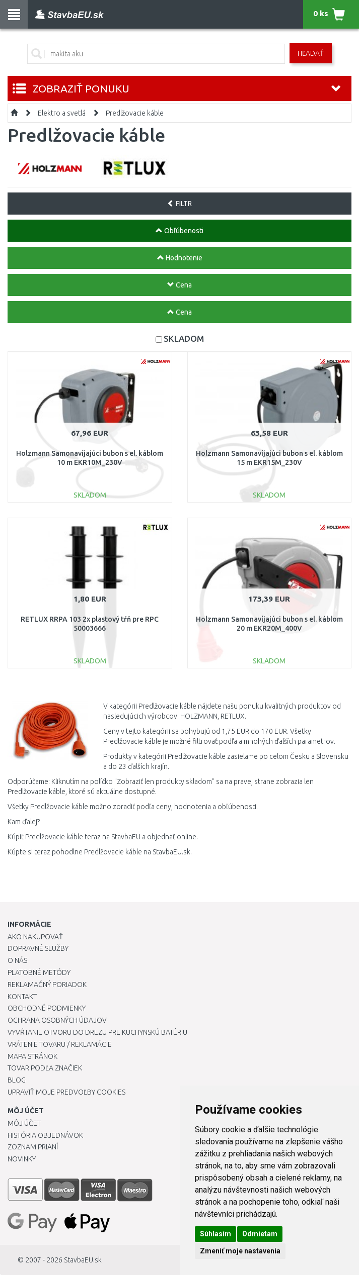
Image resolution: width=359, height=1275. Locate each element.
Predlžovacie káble (135, 113)
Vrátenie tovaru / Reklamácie (60, 1044)
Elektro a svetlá (62, 113)
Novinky (22, 1159)
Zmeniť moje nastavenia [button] (240, 1251)
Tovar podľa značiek (45, 1068)
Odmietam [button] (259, 1234)
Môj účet (24, 1123)
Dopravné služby (38, 948)
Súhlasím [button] (215, 1234)
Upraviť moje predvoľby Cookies (66, 1092)
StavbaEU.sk (83, 1260)
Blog (17, 1080)
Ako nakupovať (35, 937)
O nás (17, 960)
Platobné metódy (39, 972)
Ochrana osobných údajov (57, 1020)
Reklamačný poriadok (47, 984)
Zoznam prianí (33, 1147)
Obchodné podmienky (47, 1008)
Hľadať (311, 53)
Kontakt (22, 997)
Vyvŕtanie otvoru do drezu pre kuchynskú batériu (97, 1032)
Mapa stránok (32, 1056)
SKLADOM (184, 338)
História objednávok (45, 1135)
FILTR (179, 204)
